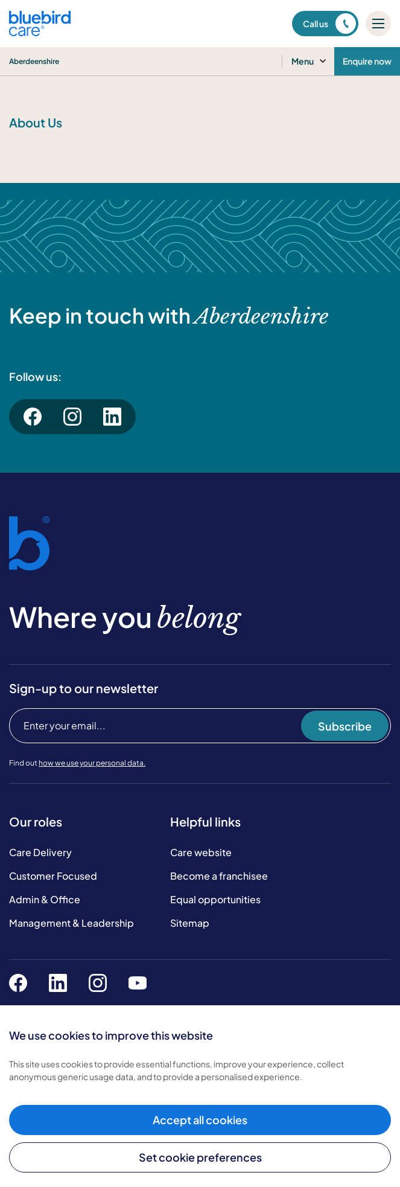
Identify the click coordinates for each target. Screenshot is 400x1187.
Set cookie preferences (200, 1157)
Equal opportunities (215, 899)
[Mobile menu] (378, 23)
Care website (201, 852)
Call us (329, 23)
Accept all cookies (200, 1120)
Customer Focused (53, 875)
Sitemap (189, 923)
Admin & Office (44, 899)
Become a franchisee (219, 875)
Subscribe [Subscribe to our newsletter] (345, 726)
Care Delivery (40, 852)
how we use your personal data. (92, 762)
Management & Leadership (71, 923)
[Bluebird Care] (40, 32)
